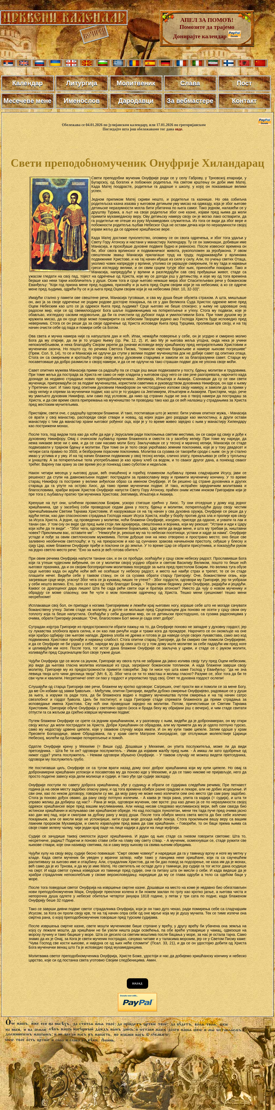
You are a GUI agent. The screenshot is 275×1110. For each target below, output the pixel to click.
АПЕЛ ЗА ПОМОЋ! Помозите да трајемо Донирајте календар (203, 28)
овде (178, 129)
